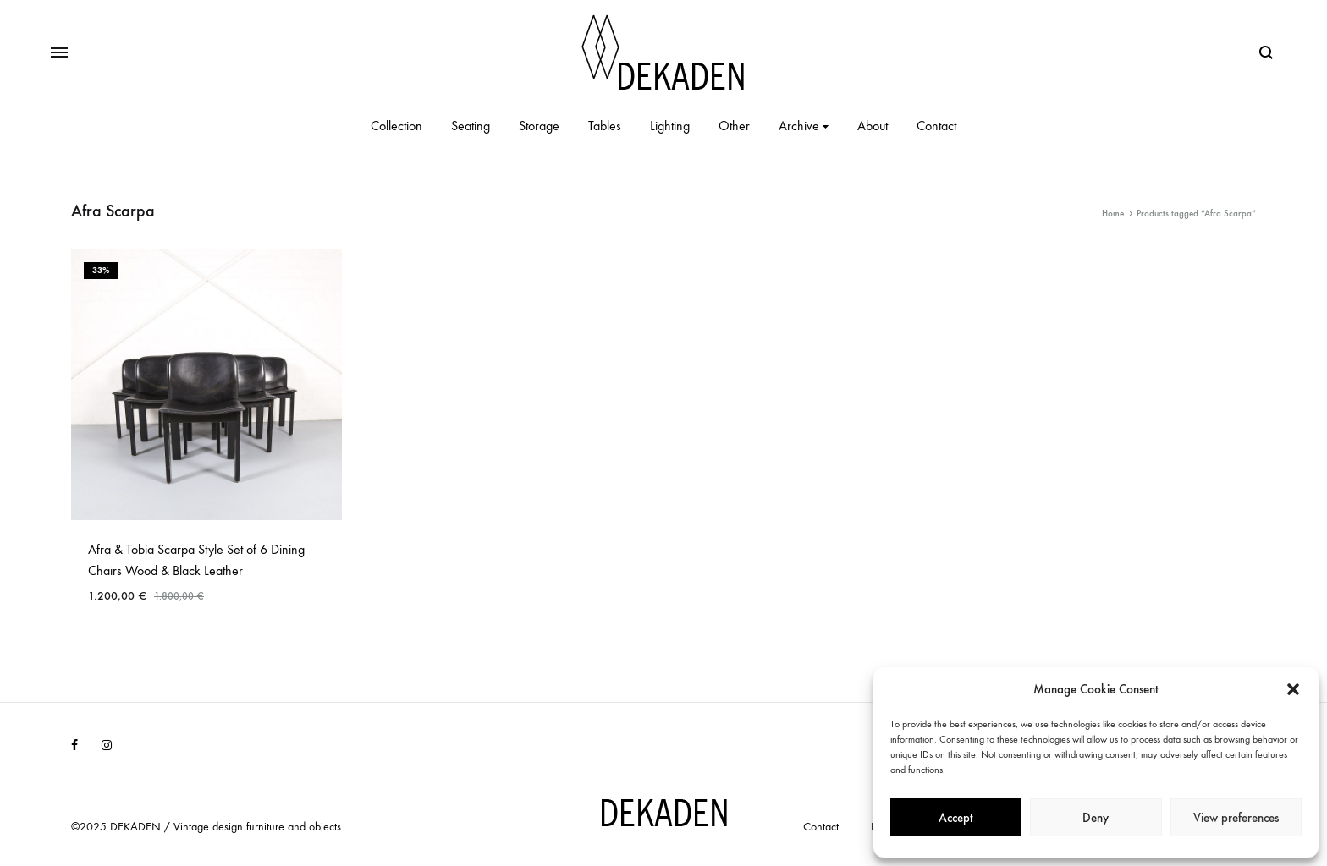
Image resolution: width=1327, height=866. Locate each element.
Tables (604, 126)
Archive (804, 126)
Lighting (670, 126)
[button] (1293, 689)
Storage (539, 126)
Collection (396, 126)
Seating (470, 126)
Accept (956, 817)
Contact (936, 126)
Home (1113, 213)
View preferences (1236, 817)
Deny (1095, 817)
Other (734, 126)
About (872, 126)
